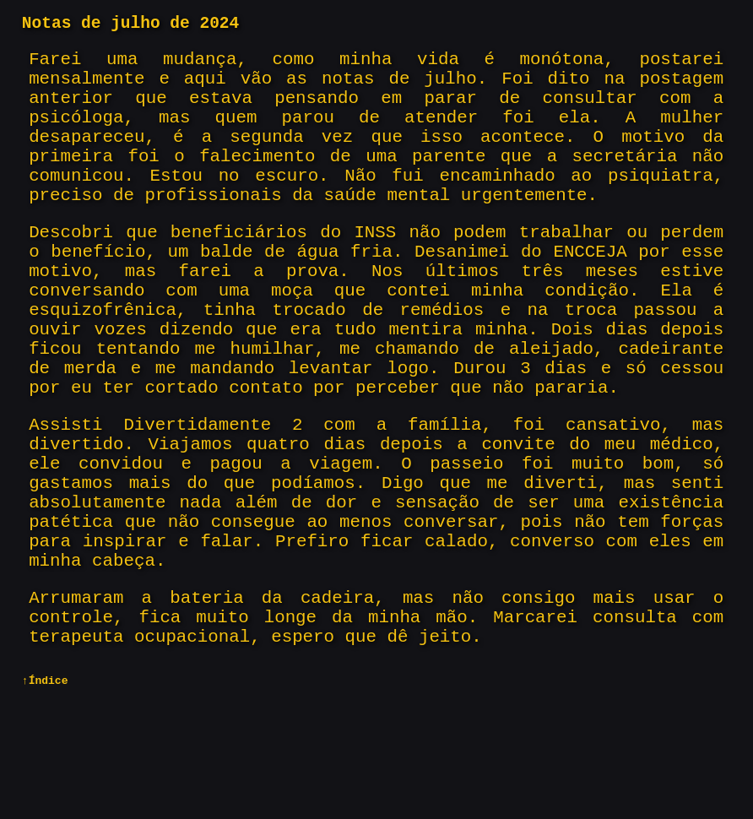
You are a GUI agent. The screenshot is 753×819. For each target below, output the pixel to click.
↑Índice (45, 804)
